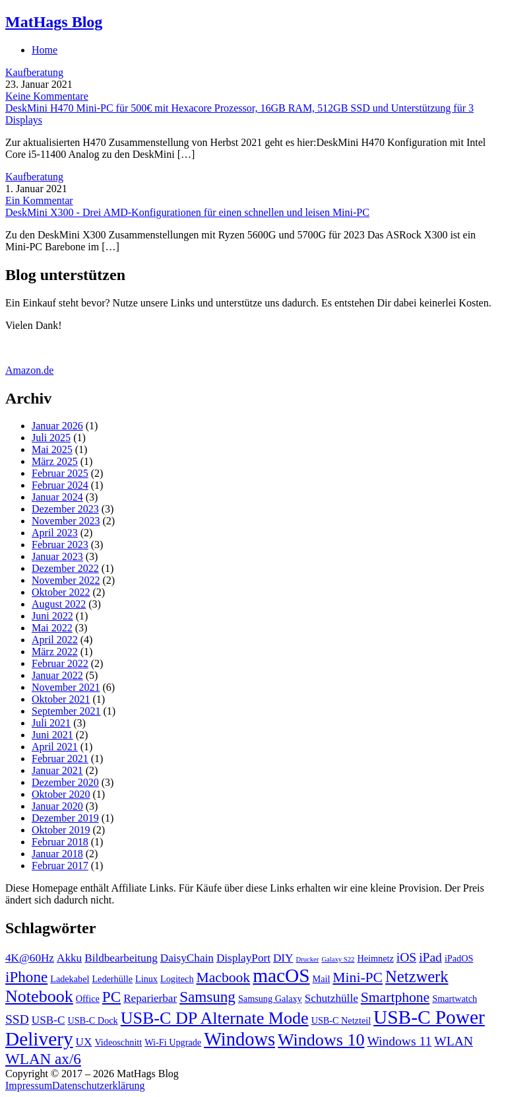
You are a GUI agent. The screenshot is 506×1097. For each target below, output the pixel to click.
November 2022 (66, 580)
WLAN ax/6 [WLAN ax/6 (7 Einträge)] (43, 1058)
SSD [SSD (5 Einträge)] (17, 1019)
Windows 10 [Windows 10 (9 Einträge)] (321, 1039)
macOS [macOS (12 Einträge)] (281, 975)
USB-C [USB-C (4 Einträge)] (48, 1020)
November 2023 (66, 520)
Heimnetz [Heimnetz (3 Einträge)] (375, 958)
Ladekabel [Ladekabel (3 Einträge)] (69, 978)
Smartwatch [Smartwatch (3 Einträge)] (454, 998)
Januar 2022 (57, 675)
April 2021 (55, 746)
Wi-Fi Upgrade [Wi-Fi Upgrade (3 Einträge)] (172, 1042)
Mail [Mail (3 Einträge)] (322, 978)
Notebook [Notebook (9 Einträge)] (39, 996)
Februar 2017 (60, 865)
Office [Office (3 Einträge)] (88, 998)
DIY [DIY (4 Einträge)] (283, 958)
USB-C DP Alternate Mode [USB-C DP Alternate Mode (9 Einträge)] (215, 1018)
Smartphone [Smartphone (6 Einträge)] (395, 997)
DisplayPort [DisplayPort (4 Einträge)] (243, 958)
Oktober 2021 (61, 699)
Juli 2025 (51, 437)
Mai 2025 (52, 449)
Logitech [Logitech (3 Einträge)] (177, 978)
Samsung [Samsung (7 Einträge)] (207, 996)
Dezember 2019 (65, 818)
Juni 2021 (52, 734)
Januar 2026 (57, 425)
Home (44, 49)
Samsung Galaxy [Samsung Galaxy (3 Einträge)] (270, 998)
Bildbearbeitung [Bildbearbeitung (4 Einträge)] (121, 958)
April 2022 (55, 639)
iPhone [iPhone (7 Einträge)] (26, 976)
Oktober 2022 (61, 592)
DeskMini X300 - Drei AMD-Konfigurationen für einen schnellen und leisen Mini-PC (187, 212)
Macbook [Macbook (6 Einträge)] (224, 977)
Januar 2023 (57, 556)
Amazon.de (29, 370)
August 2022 (59, 604)
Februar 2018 (60, 841)
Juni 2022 (52, 615)
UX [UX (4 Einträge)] (84, 1042)
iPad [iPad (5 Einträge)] (430, 957)
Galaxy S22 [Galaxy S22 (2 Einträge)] (337, 959)
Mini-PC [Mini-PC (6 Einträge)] (357, 977)
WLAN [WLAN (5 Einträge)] (453, 1041)
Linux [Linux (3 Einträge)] (146, 978)
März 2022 (55, 651)
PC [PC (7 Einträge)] (111, 996)
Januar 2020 (57, 806)
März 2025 (55, 461)
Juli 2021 (51, 722)
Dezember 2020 (65, 782)
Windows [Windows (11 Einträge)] (239, 1039)
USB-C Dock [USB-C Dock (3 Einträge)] (92, 1020)
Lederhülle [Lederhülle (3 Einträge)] (112, 978)
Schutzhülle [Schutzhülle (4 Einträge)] (331, 998)
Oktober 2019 (61, 829)
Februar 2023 (60, 544)
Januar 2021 (57, 770)
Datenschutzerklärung (98, 1085)
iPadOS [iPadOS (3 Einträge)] (459, 958)
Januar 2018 (57, 853)
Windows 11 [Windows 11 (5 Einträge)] (399, 1041)
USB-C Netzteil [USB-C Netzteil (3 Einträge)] (341, 1020)
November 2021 (66, 687)
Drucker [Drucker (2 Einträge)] (307, 959)
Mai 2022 (52, 627)
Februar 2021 (60, 758)
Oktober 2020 (61, 794)
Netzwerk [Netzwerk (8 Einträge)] (417, 976)
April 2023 (55, 532)
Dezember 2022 (65, 568)
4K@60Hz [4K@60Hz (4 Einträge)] (29, 958)
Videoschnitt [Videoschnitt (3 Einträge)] (118, 1042)
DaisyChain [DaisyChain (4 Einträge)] (187, 958)
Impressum (28, 1085)
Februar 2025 (60, 473)
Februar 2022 (60, 663)
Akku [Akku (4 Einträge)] (69, 958)
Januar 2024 (57, 497)
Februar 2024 (60, 485)
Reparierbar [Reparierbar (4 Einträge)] (150, 998)
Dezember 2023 (65, 508)
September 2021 (66, 711)
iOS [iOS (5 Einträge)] (406, 957)
